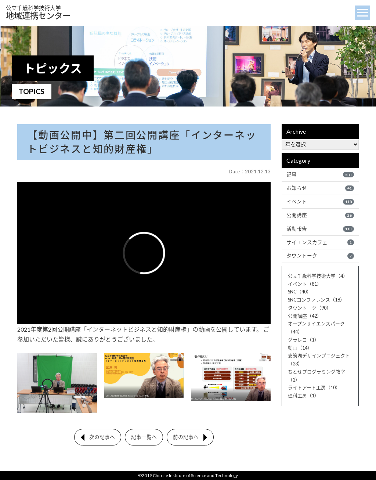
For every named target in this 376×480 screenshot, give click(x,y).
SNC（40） (299, 292)
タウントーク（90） (309, 308)
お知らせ (320, 188)
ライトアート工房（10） (314, 387)
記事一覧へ (144, 437)
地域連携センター (38, 13)
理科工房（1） (303, 395)
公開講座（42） (305, 316)
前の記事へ (186, 437)
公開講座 (320, 215)
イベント (320, 202)
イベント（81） (305, 284)
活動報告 (320, 229)
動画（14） (300, 348)
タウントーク (320, 256)
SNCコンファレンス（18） (316, 300)
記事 (320, 174)
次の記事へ (102, 437)
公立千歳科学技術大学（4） (318, 276)
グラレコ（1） (303, 340)
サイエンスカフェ (320, 242)
